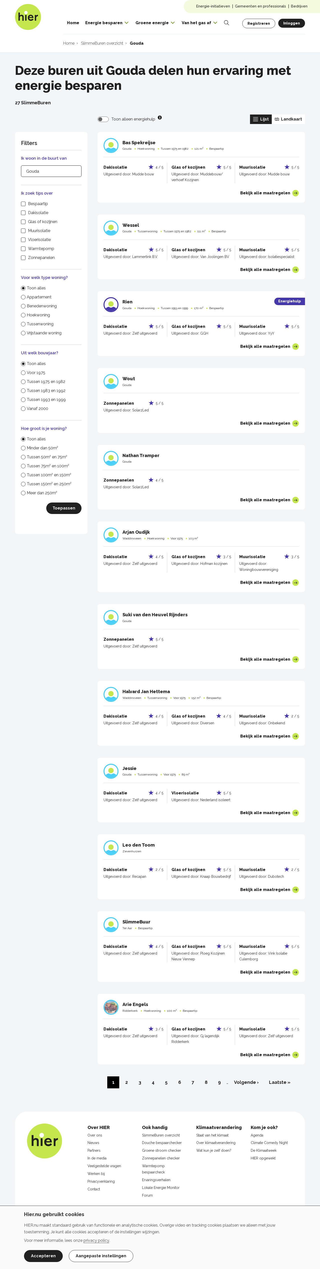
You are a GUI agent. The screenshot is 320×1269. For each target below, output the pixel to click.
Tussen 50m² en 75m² (47, 457)
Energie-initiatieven (213, 6)
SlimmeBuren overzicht (161, 1135)
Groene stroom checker (161, 1150)
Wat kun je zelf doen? (213, 1150)
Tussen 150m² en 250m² (49, 484)
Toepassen (63, 508)
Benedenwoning (42, 306)
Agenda (257, 1135)
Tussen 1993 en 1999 (46, 399)
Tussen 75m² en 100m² (48, 466)
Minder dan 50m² (42, 448)
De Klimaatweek (263, 1150)
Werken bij (96, 1174)
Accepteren (43, 1256)
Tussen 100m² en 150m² (49, 475)
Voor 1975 (36, 372)
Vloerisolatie (39, 239)
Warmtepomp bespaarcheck (153, 1169)
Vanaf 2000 (37, 408)
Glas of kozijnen (42, 221)
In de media (97, 1158)
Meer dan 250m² (42, 493)
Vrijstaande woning (44, 333)
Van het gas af (196, 22)
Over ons (95, 1135)
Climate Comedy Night (269, 1143)
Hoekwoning (38, 315)
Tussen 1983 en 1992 (46, 390)
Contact (94, 1189)
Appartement (39, 297)
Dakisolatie (38, 212)
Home (73, 22)
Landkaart (288, 119)
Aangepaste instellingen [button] (101, 1256)
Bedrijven (299, 6)
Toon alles (36, 288)
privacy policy (96, 1240)
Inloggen (291, 23)
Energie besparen (103, 22)
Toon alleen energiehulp (133, 119)
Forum (147, 1195)
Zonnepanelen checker (161, 1158)
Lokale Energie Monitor (161, 1188)
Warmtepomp (41, 248)
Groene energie (152, 22)
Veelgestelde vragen (104, 1166)
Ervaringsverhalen (156, 1180)
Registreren (259, 23)
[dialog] (160, 1237)
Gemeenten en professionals (260, 6)
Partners (94, 1150)
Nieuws (93, 1143)
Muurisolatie (39, 230)
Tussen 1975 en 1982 (46, 381)
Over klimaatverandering (216, 1143)
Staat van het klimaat (212, 1135)
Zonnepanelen (41, 257)
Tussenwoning (40, 324)
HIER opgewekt (263, 1158)
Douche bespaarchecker (162, 1143)
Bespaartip (38, 203)
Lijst (261, 119)
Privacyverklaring (101, 1181)
